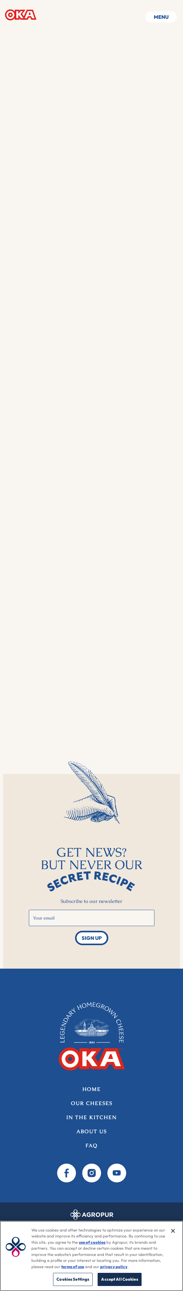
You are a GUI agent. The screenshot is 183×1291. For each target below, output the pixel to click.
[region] (91, 1256)
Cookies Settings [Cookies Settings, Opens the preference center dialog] (73, 1279)
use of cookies (92, 1242)
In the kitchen (91, 1117)
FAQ (91, 1145)
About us (91, 1131)
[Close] (173, 1231)
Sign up (92, 938)
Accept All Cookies (119, 1279)
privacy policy (113, 1266)
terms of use (72, 1266)
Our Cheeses (91, 1103)
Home (20, 14)
